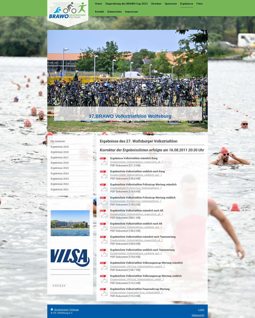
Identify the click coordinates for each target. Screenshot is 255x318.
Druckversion (60, 309)
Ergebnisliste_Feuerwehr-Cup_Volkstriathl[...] (136, 292)
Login (201, 309)
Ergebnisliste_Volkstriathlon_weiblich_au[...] (136, 175)
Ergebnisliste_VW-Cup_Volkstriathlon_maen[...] (137, 266)
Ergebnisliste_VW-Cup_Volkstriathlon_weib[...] (137, 279)
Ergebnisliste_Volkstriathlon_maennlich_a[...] (136, 162)
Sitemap (74, 309)
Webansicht (198, 315)
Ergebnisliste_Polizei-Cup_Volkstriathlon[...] (135, 188)
